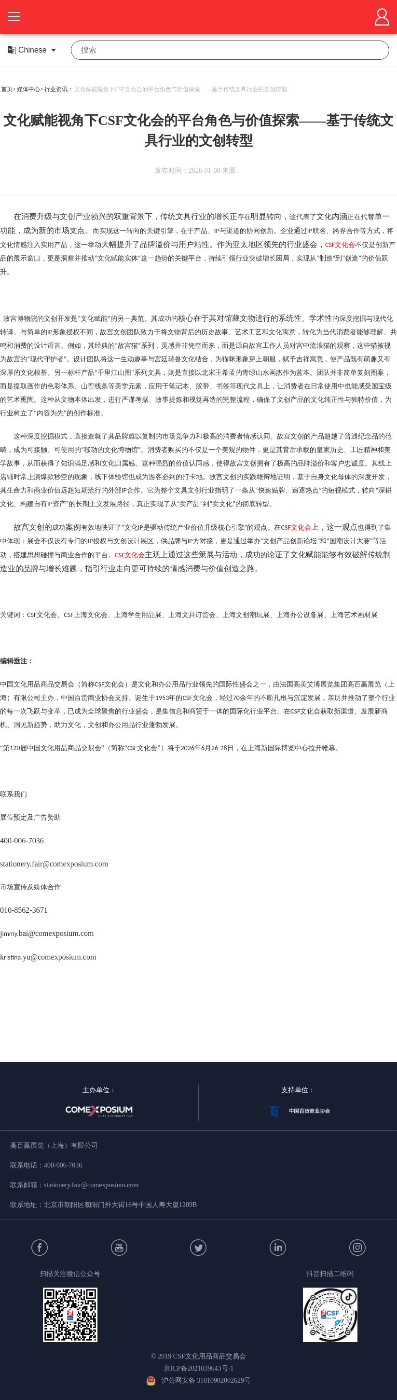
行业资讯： (58, 89)
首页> (8, 89)
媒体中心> (30, 89)
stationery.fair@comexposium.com (91, 1185)
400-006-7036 (63, 1165)
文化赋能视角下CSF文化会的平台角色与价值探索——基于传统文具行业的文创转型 (180, 89)
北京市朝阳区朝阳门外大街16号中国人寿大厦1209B (120, 1204)
